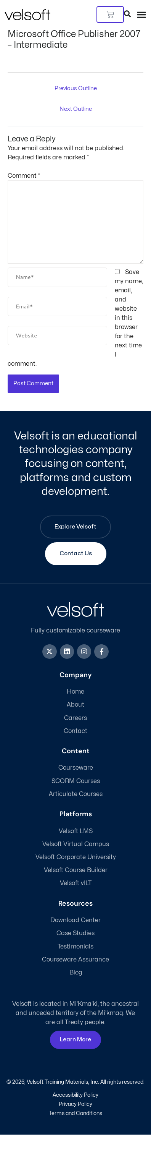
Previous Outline (76, 88)
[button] (141, 14)
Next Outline (75, 109)
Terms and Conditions (75, 1113)
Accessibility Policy (75, 1095)
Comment (24, 176)
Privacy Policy (75, 1104)
